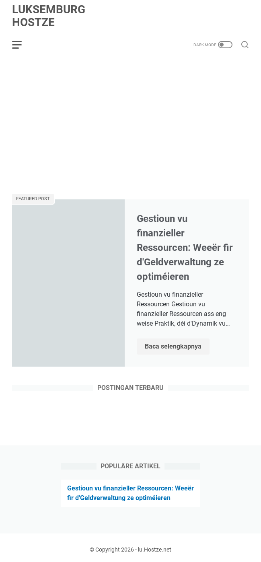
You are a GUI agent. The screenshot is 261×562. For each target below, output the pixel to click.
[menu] (21, 44)
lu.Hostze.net (154, 549)
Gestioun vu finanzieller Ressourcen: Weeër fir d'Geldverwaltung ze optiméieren (185, 247)
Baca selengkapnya (177, 347)
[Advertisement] (130, 125)
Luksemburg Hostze (48, 16)
